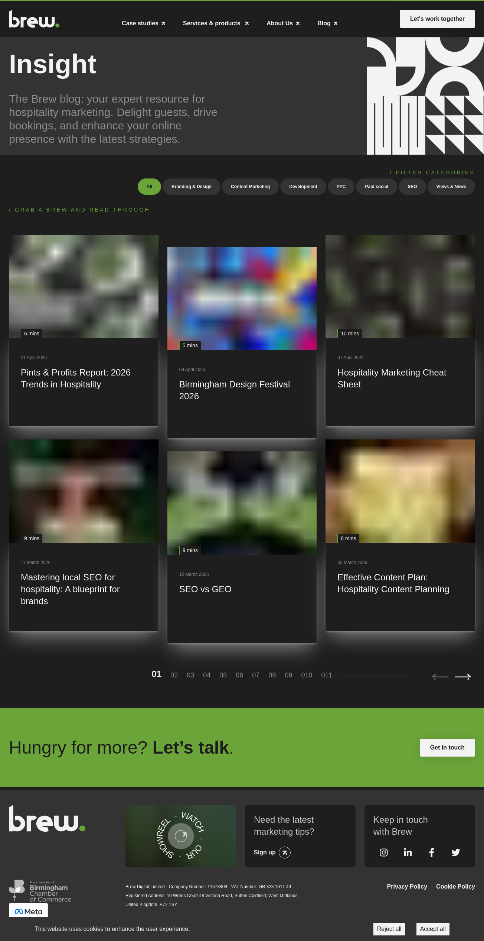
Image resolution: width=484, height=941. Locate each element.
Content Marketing (250, 185)
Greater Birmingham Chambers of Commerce (40, 890)
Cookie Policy (455, 886)
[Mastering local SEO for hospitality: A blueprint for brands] (83, 535)
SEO (412, 185)
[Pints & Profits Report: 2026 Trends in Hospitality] (83, 330)
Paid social (376, 185)
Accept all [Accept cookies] (433, 929)
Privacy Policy (407, 886)
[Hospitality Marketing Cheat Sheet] (400, 330)
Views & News (451, 185)
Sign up (265, 851)
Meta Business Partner (28, 913)
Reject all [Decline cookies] (389, 929)
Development (303, 185)
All (149, 185)
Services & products (212, 23)
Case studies (140, 23)
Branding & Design (191, 185)
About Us (279, 23)
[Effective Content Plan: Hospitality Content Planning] (400, 535)
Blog (324, 23)
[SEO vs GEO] (242, 546)
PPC (341, 185)
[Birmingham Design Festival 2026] (242, 342)
